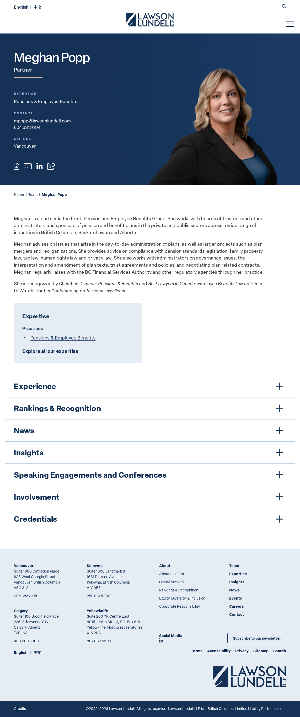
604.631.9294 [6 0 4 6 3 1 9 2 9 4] (27, 127)
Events (235, 598)
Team (33, 194)
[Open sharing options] (51, 166)
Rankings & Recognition (178, 589)
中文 (38, 7)
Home (19, 194)
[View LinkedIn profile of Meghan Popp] (39, 166)
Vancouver (24, 565)
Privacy (242, 651)
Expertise (238, 573)
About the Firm (171, 573)
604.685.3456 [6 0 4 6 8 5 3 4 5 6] (26, 595)
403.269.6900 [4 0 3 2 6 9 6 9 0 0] (26, 640)
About (164, 565)
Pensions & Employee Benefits (45, 101)
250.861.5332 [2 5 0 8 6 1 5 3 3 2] (98, 595)
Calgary (21, 610)
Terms (196, 651)
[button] (284, 6)
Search (279, 651)
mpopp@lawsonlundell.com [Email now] (42, 121)
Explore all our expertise (50, 351)
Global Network (172, 581)
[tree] (150, 452)
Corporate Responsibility (179, 606)
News (234, 590)
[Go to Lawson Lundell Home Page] (150, 19)
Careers (236, 606)
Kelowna (95, 565)
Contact (236, 614)
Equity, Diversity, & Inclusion (182, 598)
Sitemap (261, 651)
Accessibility (219, 651)
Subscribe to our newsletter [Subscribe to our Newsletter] (257, 638)
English (21, 7)
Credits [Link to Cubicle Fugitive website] (20, 708)
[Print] (16, 166)
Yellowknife (97, 610)
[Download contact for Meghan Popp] (28, 166)
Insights (236, 582)
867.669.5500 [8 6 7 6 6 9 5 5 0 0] (99, 640)
